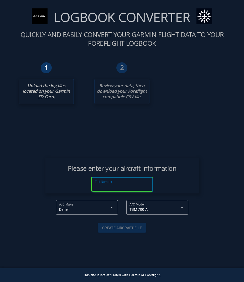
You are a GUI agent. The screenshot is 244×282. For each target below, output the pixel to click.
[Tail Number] (122, 184)
